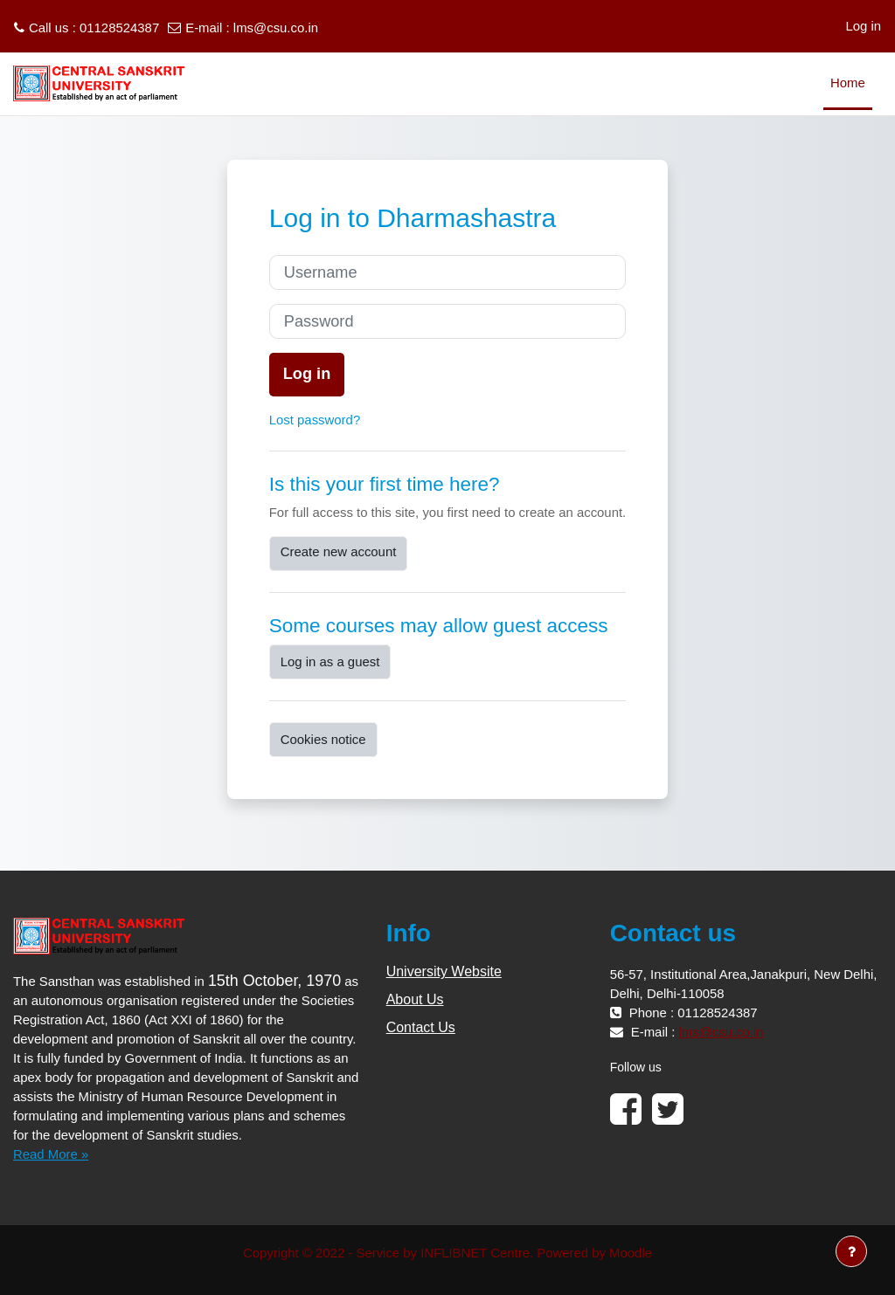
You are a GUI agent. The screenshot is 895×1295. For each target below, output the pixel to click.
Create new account (339, 551)
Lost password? (314, 419)
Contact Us (420, 1027)
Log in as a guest (330, 661)
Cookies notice (323, 739)
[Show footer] (851, 1251)
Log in (863, 25)
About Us (415, 999)
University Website (444, 971)
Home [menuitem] (847, 82)
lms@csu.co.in (275, 27)
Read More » (50, 1154)
